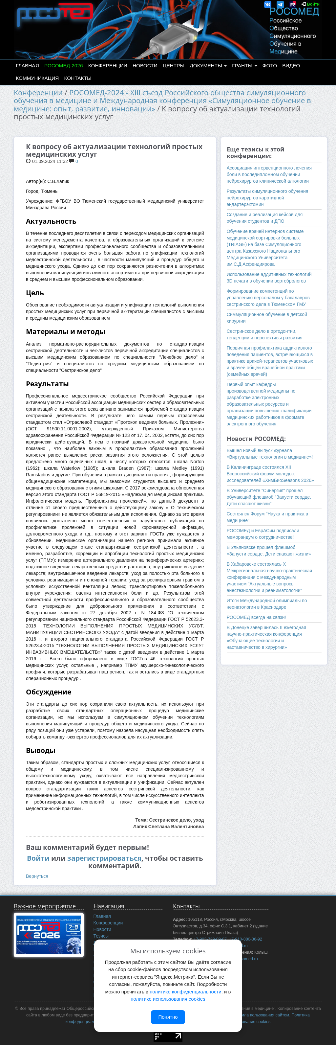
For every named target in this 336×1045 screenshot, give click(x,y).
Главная (27, 65)
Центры (173, 65)
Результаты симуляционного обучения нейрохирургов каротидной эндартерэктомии (267, 198)
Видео (291, 65)
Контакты (78, 78)
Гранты (244, 65)
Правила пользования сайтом (260, 1015)
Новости (145, 65)
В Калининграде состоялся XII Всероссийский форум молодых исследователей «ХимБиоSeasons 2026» (270, 474)
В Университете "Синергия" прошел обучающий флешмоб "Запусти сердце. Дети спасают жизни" (269, 497)
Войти (313, 4)
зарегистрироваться (104, 858)
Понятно (168, 1017)
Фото (269, 65)
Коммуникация (37, 78)
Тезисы (101, 936)
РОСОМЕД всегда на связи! (256, 617)
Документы (208, 65)
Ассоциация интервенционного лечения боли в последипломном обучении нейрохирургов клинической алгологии (269, 174)
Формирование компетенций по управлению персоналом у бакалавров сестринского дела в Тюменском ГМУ (268, 297)
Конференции (107, 65)
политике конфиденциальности (185, 991)
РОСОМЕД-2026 (63, 65)
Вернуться (37, 876)
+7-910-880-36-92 (245, 939)
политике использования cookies (168, 999)
